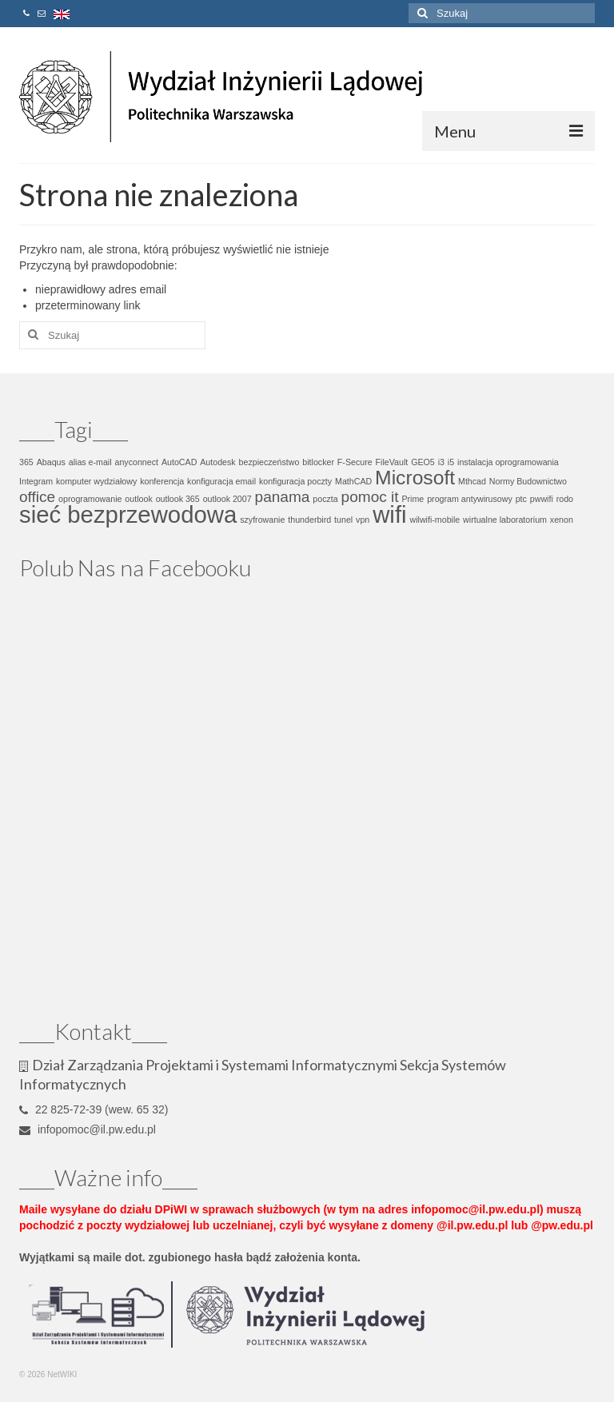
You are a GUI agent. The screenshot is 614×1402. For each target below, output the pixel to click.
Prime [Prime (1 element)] (412, 499)
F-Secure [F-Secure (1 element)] (355, 462)
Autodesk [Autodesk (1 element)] (217, 462)
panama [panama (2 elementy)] (282, 496)
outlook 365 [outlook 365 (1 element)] (178, 499)
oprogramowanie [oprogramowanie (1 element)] (90, 499)
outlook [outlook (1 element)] (138, 499)
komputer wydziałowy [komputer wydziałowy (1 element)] (96, 481)
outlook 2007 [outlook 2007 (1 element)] (227, 499)
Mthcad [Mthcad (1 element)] (472, 481)
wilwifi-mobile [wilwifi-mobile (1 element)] (434, 519)
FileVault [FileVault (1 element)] (392, 462)
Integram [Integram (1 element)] (36, 481)
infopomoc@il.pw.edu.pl (87, 1129)
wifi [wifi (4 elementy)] (389, 514)
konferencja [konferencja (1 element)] (162, 481)
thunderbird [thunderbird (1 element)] (309, 519)
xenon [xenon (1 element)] (561, 519)
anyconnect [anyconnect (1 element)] (137, 462)
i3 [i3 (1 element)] (441, 462)
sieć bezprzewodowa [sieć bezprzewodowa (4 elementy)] (128, 514)
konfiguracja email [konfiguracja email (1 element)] (221, 481)
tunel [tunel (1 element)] (343, 519)
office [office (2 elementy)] (37, 496)
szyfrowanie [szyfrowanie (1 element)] (262, 519)
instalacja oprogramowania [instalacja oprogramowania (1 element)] (508, 462)
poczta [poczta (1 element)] (325, 499)
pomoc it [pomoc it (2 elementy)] (370, 496)
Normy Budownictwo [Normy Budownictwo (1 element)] (528, 481)
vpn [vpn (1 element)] (362, 519)
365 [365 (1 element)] (26, 462)
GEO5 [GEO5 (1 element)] (423, 462)
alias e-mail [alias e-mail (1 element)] (90, 462)
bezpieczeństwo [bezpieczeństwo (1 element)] (269, 462)
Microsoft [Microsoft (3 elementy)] (415, 477)
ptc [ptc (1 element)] (521, 499)
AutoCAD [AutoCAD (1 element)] (179, 462)
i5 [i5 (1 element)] (451, 462)
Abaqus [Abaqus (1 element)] (51, 462)
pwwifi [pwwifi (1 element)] (541, 499)
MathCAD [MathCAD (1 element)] (353, 481)
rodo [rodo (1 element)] (564, 499)
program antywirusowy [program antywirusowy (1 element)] (469, 499)
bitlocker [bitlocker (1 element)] (318, 462)
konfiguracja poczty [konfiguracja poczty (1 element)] (295, 481)
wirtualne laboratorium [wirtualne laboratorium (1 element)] (505, 519)
